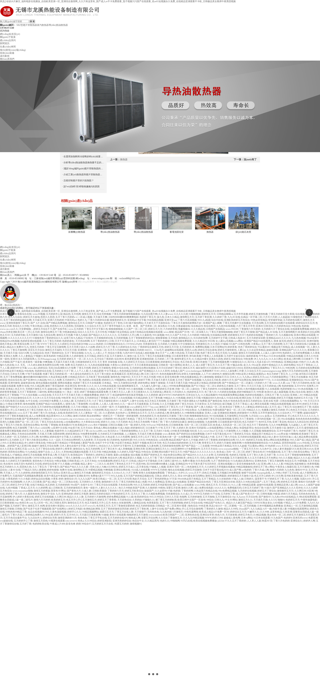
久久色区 (215, 344)
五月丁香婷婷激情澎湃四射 (115, 509)
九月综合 (253, 416)
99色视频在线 (273, 452)
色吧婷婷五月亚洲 (164, 389)
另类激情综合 (173, 494)
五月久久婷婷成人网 (158, 413)
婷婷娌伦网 (215, 383)
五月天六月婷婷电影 (118, 350)
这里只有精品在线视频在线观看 (146, 332)
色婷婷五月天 (293, 500)
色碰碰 (166, 341)
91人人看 (236, 485)
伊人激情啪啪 (207, 377)
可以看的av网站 (256, 446)
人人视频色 (130, 434)
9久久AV (240, 440)
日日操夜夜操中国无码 (229, 422)
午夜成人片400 (57, 524)
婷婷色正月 (178, 410)
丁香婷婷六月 (271, 335)
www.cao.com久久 (9, 329)
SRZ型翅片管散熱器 (26, 25)
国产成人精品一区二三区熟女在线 (60, 482)
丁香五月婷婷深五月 (62, 410)
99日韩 (211, 341)
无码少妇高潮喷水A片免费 (62, 368)
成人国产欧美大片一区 (247, 494)
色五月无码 (221, 353)
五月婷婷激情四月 (73, 488)
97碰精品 (17, 455)
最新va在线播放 (122, 455)
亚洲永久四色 (216, 359)
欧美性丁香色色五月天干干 (121, 464)
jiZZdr (221, 521)
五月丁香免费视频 (12, 377)
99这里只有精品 (123, 443)
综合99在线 (217, 320)
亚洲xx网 (265, 464)
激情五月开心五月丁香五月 (145, 437)
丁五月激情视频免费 (218, 362)
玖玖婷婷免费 (201, 338)
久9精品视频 (259, 515)
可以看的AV (264, 347)
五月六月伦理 (125, 479)
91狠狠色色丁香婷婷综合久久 (47, 338)
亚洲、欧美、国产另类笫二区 (141, 326)
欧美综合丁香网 (231, 407)
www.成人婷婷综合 (37, 368)
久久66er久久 (118, 473)
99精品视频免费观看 (181, 341)
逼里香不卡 (260, 479)
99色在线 (296, 326)
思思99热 (141, 464)
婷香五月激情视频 (191, 374)
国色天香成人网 (8, 344)
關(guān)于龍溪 (8, 37)
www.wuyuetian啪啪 (228, 449)
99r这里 (49, 515)
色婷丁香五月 (207, 353)
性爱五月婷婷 (122, 524)
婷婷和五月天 (209, 314)
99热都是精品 (70, 332)
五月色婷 (173, 338)
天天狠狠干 (140, 512)
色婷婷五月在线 (254, 440)
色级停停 (59, 431)
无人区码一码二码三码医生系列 (50, 503)
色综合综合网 (261, 428)
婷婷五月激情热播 (258, 314)
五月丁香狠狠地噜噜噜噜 (297, 455)
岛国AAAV (305, 479)
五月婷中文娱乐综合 (234, 356)
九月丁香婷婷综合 (220, 461)
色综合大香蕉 (115, 353)
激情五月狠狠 (7, 509)
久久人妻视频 (47, 431)
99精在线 (204, 335)
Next (307, 309)
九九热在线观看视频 (98, 365)
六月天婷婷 (122, 422)
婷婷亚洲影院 (104, 521)
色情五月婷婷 (37, 347)
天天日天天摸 (69, 350)
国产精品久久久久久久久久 (103, 335)
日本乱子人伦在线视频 (120, 398)
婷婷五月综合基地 (207, 350)
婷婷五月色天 (245, 515)
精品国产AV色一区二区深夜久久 (191, 332)
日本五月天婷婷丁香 (252, 488)
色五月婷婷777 (249, 422)
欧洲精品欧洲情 (92, 509)
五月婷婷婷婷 (63, 485)
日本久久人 (235, 377)
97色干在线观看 (34, 374)
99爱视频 (302, 461)
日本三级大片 (151, 374)
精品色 (66, 314)
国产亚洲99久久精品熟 (34, 380)
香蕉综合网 (23, 344)
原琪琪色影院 (289, 443)
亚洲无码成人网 (135, 374)
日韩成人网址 (231, 428)
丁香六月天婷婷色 (300, 383)
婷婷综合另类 (50, 518)
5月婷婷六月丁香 (263, 383)
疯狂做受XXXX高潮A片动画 (210, 368)
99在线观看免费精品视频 (231, 395)
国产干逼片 (16, 362)
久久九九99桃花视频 (193, 518)
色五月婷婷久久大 (9, 467)
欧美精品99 (81, 425)
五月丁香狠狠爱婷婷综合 (141, 338)
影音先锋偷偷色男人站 (248, 464)
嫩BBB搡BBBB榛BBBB (35, 377)
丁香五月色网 (84, 368)
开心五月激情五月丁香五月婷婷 (26, 410)
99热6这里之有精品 (245, 374)
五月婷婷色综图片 (292, 320)
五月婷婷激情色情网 (169, 446)
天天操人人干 (10, 473)
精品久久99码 (231, 509)
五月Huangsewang (47, 359)
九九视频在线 (286, 335)
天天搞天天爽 (144, 434)
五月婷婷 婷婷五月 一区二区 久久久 (75, 359)
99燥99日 (125, 377)
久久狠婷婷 (151, 488)
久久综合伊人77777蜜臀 (290, 413)
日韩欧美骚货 (99, 491)
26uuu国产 (244, 509)
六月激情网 (229, 431)
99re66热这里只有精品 (189, 479)
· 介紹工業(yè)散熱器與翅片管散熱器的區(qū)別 (83, 174)
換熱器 (124, 159)
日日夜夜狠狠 (153, 362)
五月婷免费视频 (301, 353)
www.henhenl (155, 515)
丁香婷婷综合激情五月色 (150, 347)
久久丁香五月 (39, 467)
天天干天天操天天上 (125, 341)
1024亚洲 (93, 404)
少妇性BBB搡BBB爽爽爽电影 (123, 317)
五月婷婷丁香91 (18, 506)
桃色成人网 (134, 518)
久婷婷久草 (182, 428)
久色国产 (124, 401)
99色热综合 (152, 440)
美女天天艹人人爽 (164, 353)
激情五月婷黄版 (42, 491)
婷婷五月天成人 (127, 467)
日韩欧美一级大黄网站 (170, 365)
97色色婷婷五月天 (120, 494)
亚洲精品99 (181, 464)
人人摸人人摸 (106, 404)
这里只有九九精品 (73, 338)
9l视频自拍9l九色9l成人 (214, 398)
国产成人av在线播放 (183, 485)
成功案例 (4, 56)
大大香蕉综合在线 (90, 422)
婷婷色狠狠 (53, 470)
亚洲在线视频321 (227, 464)
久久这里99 (160, 491)
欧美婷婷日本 (70, 413)
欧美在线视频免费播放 (205, 521)
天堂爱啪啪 (25, 329)
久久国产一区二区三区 (135, 329)
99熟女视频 (60, 461)
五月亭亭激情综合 (267, 413)
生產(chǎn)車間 (8, 46)
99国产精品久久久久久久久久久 (199, 452)
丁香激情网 (82, 404)
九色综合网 (49, 335)
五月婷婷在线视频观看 (249, 437)
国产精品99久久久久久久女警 (198, 455)
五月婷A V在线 (161, 431)
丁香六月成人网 (260, 470)
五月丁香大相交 (102, 374)
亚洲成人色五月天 (15, 389)
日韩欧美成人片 (75, 461)
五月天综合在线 (52, 398)
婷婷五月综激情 (193, 470)
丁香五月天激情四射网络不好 (186, 323)
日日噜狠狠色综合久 (114, 344)
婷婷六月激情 (224, 443)
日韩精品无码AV (76, 377)
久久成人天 (186, 494)
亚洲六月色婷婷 (56, 320)
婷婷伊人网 (309, 521)
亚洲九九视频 (7, 422)
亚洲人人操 (210, 413)
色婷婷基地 (68, 341)
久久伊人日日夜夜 (32, 482)
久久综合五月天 (93, 326)
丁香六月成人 (17, 515)
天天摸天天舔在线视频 (264, 398)
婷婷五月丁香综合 (266, 491)
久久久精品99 (200, 341)
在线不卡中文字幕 (104, 443)
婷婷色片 (217, 374)
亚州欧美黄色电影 (293, 476)
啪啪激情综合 (269, 431)
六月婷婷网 (97, 410)
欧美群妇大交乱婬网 (308, 332)
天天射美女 (200, 404)
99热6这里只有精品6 (57, 443)
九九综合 (284, 395)
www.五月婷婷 (75, 329)
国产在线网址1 (59, 509)
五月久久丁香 (138, 494)
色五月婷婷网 (93, 449)
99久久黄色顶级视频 (55, 512)
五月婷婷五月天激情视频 (111, 434)
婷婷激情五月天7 (236, 335)
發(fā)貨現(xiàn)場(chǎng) (13, 50)
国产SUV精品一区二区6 (203, 386)
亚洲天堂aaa (170, 320)
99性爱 (260, 392)
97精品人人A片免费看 (295, 503)
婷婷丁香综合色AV (255, 452)
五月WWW (300, 386)
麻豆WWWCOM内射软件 (172, 395)
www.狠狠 (169, 332)
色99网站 (44, 437)
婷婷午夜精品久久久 (272, 365)
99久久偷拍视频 (134, 389)
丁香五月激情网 (18, 350)
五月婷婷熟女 (280, 416)
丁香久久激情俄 (72, 458)
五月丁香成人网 (271, 482)
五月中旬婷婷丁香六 (287, 431)
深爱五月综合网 (149, 518)
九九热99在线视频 (225, 326)
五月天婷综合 (214, 404)
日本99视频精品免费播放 (270, 506)
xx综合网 (45, 428)
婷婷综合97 (127, 365)
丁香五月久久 (277, 368)
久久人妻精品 (25, 356)
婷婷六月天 (228, 380)
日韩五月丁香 (272, 395)
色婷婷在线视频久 (254, 395)
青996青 (82, 386)
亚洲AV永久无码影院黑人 (23, 359)
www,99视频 (38, 314)
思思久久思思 (47, 317)
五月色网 (76, 314)
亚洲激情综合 (296, 380)
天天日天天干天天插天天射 (66, 395)
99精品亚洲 (62, 356)
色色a (81, 521)
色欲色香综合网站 (172, 455)
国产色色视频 (222, 458)
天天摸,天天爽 (44, 434)
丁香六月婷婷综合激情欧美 (172, 458)
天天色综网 (257, 323)
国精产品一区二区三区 (26, 422)
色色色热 (82, 518)
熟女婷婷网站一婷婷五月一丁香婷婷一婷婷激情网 (113, 416)
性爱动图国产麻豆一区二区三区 (229, 410)
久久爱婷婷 (108, 413)
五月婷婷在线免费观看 (307, 368)
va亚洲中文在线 (59, 428)
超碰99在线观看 (265, 485)
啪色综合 (193, 506)
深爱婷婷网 (58, 434)
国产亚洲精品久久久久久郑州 (154, 371)
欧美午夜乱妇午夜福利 (56, 476)
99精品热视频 (109, 452)
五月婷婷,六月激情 (167, 344)
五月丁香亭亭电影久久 (113, 326)
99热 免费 (65, 365)
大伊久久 (183, 473)
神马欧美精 (195, 356)
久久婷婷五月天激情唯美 (18, 461)
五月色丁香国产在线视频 (188, 380)
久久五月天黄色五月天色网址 (263, 458)
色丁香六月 (210, 392)
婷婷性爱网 (6, 428)
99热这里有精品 (259, 320)
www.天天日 (282, 446)
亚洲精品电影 (291, 362)
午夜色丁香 (156, 422)
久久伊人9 (37, 398)
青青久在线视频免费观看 (151, 473)
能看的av (261, 374)
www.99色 (200, 485)
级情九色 (70, 404)
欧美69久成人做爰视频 (276, 392)
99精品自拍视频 (294, 356)
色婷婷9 (288, 518)
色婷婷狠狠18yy (288, 389)
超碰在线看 (272, 350)
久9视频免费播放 (90, 395)
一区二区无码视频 (246, 506)
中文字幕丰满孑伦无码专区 (202, 464)
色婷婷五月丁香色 (113, 323)
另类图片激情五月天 (36, 389)
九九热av (247, 377)
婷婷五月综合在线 (193, 503)
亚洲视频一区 (164, 410)
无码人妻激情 (207, 458)
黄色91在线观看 (118, 515)
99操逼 (276, 494)
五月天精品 (90, 356)
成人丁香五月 (285, 407)
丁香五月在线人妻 (124, 512)
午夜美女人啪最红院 (285, 467)
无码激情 (79, 326)
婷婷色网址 (144, 383)
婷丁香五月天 (311, 425)
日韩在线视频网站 (289, 401)
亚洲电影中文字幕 (136, 320)
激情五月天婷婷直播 (249, 353)
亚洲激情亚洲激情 (227, 413)
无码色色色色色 (306, 494)
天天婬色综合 (124, 500)
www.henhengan (193, 371)
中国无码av (70, 320)
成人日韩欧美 (55, 488)
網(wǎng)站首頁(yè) (10, 34)
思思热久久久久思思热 (61, 326)
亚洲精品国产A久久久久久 (292, 350)
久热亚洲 (287, 512)
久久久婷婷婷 (151, 395)
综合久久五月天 (86, 332)
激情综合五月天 (76, 323)
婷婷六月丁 (106, 395)
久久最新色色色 (31, 494)
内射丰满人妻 (280, 509)
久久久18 (91, 386)
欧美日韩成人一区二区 (104, 479)
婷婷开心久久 (74, 512)
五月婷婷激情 (195, 497)
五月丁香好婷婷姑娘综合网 (17, 320)
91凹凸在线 (186, 521)
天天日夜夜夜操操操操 (146, 365)
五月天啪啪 (208, 497)
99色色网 (290, 368)
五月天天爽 (195, 443)
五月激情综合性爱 (127, 383)
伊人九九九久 (261, 359)
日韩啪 (18, 509)
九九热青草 (87, 440)
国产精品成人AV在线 (266, 332)
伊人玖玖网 (277, 476)
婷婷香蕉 (232, 347)
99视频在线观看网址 (298, 509)
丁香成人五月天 (26, 488)
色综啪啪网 (16, 482)
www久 (91, 506)
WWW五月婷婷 (159, 470)
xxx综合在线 (44, 395)
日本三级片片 (160, 419)
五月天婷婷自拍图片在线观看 (279, 323)
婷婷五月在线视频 (32, 455)
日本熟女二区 (100, 350)
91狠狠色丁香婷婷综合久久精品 (78, 389)
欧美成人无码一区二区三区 (231, 452)
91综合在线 (232, 398)
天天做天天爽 (100, 317)
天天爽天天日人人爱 (119, 392)
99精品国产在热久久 (214, 503)
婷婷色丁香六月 (14, 494)
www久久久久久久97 (76, 506)
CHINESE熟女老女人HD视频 (47, 458)
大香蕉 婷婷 (57, 479)
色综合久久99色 (21, 326)
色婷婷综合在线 (43, 371)
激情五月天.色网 (36, 506)
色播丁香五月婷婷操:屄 (55, 374)
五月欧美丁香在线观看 (98, 377)
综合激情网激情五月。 (128, 386)
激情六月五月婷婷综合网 (295, 371)
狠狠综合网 (228, 374)
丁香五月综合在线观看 (105, 485)
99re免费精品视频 (227, 491)
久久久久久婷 (181, 314)
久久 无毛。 (21, 365)
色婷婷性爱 (126, 440)
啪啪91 (281, 500)
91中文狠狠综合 (186, 344)
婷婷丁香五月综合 (184, 404)
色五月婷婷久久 (79, 365)
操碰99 (72, 476)
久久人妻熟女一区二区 (90, 413)
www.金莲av (265, 416)
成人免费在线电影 (203, 488)
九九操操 (232, 353)
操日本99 (296, 404)
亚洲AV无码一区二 (176, 467)
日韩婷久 (249, 479)
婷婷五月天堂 (171, 347)
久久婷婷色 (75, 437)
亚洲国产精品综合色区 (199, 482)
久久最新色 (146, 335)
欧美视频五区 (119, 374)
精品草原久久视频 (132, 458)
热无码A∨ (113, 431)
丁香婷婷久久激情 (213, 509)
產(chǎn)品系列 (8, 40)
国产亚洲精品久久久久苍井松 (287, 488)
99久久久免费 (55, 380)
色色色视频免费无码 (170, 374)
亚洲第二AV (296, 395)
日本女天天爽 (17, 374)
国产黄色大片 (74, 491)
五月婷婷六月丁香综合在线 (275, 329)
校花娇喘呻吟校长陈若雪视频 (127, 395)
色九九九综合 (15, 317)
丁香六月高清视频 (187, 320)
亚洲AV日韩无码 (264, 326)
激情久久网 (312, 392)
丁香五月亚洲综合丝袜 (223, 482)
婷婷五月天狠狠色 (101, 368)
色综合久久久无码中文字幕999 (114, 446)
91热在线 (179, 353)
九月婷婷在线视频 (247, 491)
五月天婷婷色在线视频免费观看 (53, 407)
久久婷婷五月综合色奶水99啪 (73, 344)
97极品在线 (236, 365)
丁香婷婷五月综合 (241, 434)
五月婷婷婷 (185, 347)
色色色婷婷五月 (148, 416)
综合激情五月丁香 (301, 407)
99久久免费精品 (156, 482)
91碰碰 (105, 515)
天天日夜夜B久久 (140, 392)
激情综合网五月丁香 (51, 332)
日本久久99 (310, 356)
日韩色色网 (244, 344)
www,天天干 (194, 473)
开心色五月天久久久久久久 (302, 416)
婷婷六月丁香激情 (208, 440)
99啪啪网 (175, 521)
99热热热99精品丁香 (16, 512)
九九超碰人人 (296, 425)
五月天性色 (101, 332)
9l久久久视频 (285, 458)
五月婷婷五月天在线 (103, 524)
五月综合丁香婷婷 (103, 359)
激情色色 (115, 377)
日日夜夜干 (307, 359)
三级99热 (41, 392)
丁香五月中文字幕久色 (96, 329)
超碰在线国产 (310, 413)
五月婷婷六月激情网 (95, 497)
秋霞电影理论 (247, 428)
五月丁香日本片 (109, 449)
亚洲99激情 (312, 341)
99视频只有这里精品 (118, 332)
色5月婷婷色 (113, 440)
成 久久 (247, 365)
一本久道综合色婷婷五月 (81, 374)
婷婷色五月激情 (225, 386)
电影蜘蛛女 (300, 464)
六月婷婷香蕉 (170, 329)
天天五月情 (95, 452)
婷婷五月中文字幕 (19, 485)
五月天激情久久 (118, 356)
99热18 (160, 377)
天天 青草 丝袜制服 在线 (109, 362)
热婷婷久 (287, 353)
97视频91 (38, 356)
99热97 (302, 362)
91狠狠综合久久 (238, 362)
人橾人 (164, 386)
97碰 (170, 491)
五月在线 (154, 404)
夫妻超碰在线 (183, 326)
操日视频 (227, 404)
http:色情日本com (24, 503)
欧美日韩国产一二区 (173, 515)
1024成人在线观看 (140, 470)
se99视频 (75, 464)
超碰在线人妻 (55, 389)
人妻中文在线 (137, 401)
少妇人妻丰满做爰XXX (284, 449)
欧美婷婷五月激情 (166, 416)
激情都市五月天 (285, 491)
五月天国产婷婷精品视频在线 (138, 476)
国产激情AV (265, 497)
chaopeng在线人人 (265, 473)
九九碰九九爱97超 (150, 386)
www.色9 (92, 425)
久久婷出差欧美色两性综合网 (43, 365)
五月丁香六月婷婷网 (271, 344)
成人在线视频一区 (300, 347)
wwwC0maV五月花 (213, 431)
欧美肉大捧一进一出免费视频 (175, 437)
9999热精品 (277, 362)
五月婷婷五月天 (82, 401)
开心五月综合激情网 (192, 509)
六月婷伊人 (92, 446)
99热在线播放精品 (189, 377)
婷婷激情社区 (137, 428)
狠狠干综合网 (249, 473)
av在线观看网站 (215, 428)
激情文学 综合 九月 (50, 494)
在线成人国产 (177, 371)
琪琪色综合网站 (16, 452)
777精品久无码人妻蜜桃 (34, 470)
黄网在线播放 (65, 383)
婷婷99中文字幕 (18, 368)
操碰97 (35, 446)
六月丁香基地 (186, 407)
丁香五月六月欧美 (12, 425)
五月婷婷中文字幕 (218, 338)
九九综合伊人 (35, 518)
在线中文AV (86, 485)
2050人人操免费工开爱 (232, 371)
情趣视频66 (184, 329)
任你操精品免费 (218, 335)
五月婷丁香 (270, 455)
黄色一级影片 (90, 488)
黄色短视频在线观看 (46, 383)
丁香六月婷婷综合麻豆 (175, 422)
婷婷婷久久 (108, 380)
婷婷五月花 (103, 356)
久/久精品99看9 (200, 359)
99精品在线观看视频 (280, 404)
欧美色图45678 (66, 425)
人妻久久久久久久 (108, 488)
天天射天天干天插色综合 (157, 323)
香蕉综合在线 (24, 314)
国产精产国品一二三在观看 (196, 446)
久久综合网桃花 (280, 380)
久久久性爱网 (123, 437)
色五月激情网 (20, 428)
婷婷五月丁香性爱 (116, 389)
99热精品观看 (249, 485)
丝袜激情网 (125, 503)
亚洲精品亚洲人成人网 (286, 485)
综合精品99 (197, 326)
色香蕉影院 (152, 503)
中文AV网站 (231, 500)
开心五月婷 (34, 332)
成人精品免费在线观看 (306, 437)
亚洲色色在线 (192, 515)
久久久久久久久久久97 (19, 338)
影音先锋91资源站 (55, 506)
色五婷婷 (49, 485)
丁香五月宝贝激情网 (55, 347)
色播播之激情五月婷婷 (273, 410)
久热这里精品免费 (57, 377)
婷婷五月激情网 (30, 431)
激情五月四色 (41, 521)
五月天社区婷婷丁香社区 (169, 368)
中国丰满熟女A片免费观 (194, 401)
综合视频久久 (302, 314)
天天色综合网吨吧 (71, 440)
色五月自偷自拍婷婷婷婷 (175, 443)
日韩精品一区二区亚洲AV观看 (171, 506)
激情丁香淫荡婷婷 (54, 386)
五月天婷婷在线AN (117, 518)
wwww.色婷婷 (96, 344)
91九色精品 (275, 443)
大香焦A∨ (115, 365)
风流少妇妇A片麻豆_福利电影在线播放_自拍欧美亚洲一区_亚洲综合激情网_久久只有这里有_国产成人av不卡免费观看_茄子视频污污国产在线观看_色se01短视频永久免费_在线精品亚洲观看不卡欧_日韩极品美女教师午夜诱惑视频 (118, 1)
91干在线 (215, 494)
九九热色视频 (299, 338)
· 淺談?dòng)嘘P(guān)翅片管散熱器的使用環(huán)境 (83, 168)
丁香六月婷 (183, 416)
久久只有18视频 (79, 407)
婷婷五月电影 (75, 509)
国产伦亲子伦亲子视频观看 (37, 509)
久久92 (280, 455)
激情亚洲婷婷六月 (67, 518)
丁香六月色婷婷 (281, 521)
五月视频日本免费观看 (228, 473)
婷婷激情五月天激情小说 (240, 476)
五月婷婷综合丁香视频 (96, 398)
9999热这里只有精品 (221, 446)
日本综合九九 (193, 395)
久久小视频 (242, 431)
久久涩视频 (255, 431)
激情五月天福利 (53, 350)
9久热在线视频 (305, 389)
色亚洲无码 (71, 386)
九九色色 (289, 470)
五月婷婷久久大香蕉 (90, 482)
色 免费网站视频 (200, 347)
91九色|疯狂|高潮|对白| (242, 461)
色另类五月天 (103, 506)
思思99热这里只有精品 (11, 371)
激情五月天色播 (64, 335)
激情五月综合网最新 (215, 476)
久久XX (272, 500)
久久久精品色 (198, 329)
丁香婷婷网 (187, 491)
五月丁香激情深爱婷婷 (123, 506)
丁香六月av (33, 428)
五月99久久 (72, 515)
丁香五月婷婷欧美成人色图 (133, 482)
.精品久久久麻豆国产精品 (239, 503)
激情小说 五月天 (135, 356)
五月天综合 (86, 428)
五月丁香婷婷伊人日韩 (102, 341)
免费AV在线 (23, 386)
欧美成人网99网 (292, 359)
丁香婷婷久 (89, 455)
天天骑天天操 (10, 353)
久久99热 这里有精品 (271, 512)
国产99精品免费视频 (56, 323)
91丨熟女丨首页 (70, 392)
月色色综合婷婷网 (26, 434)
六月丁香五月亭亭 (245, 326)
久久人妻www (165, 314)
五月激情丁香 (174, 401)
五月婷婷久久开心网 (128, 335)
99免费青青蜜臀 (88, 434)
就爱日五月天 (107, 512)
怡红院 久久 (196, 431)
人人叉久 (55, 452)
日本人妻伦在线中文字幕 (72, 446)
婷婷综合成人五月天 (265, 407)
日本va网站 (246, 518)
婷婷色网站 (290, 365)
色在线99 (8, 464)
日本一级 (128, 425)
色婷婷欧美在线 (40, 524)
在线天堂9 (19, 464)
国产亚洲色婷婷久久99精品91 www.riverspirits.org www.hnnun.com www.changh (62, 419)
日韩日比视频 (115, 425)
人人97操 (293, 374)
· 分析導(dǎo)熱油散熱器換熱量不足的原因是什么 (83, 162)
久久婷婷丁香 (219, 317)
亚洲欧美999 (82, 476)
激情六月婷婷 (277, 470)
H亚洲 (310, 491)
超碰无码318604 (234, 368)
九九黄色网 (152, 446)
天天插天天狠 (192, 353)
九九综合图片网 (149, 314)
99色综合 (146, 452)
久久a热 (311, 362)
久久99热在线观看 (106, 386)
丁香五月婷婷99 (208, 389)
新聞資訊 (4, 43)
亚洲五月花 (21, 449)
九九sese (240, 497)
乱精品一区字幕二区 (251, 317)
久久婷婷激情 (76, 356)
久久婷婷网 (42, 488)
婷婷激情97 (243, 413)
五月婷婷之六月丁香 (62, 371)
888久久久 (119, 404)
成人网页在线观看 (259, 404)
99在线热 (29, 371)
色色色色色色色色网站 (307, 419)
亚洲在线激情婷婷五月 (144, 410)
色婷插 (305, 326)
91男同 (253, 413)
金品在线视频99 (36, 512)
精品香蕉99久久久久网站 (59, 416)
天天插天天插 (261, 500)
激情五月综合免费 (49, 446)
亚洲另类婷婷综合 (121, 521)
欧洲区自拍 (245, 398)
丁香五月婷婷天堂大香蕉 (281, 314)
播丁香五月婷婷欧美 (166, 500)
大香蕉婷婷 (11, 479)
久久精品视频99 (209, 395)
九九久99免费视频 (278, 425)
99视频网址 (120, 380)
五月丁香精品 (209, 479)
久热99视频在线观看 (253, 389)
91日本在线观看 (277, 356)
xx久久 (31, 449)
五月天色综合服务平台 (15, 518)
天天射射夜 (231, 515)
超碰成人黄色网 (232, 518)
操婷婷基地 (252, 356)
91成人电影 (124, 428)
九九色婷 (101, 389)
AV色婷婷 (270, 446)
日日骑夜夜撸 (176, 425)
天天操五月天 (39, 320)
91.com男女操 (281, 434)
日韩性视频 (266, 494)
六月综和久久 (179, 392)
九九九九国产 (85, 479)
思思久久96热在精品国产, (249, 482)
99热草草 (66, 398)
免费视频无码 (234, 488)
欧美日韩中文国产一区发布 (192, 500)
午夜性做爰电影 (309, 500)
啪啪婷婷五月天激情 (137, 515)
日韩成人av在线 (194, 419)
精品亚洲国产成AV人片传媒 (183, 440)
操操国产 (149, 491)
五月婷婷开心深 (54, 314)
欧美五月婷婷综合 (252, 401)
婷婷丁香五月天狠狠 (244, 332)
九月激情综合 (205, 410)
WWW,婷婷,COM (213, 518)
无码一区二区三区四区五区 (198, 425)
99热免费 (248, 359)
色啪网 (183, 497)
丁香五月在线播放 (298, 377)
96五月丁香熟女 (304, 365)
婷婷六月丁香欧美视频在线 (14, 416)
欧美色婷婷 (50, 356)
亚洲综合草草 (207, 515)
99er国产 (75, 485)
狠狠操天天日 (222, 377)
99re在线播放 (288, 419)
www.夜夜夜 (169, 434)
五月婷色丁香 (228, 494)
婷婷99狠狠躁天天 (246, 392)
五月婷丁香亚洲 (203, 317)
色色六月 (219, 515)
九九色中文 (265, 449)
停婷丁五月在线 (290, 473)
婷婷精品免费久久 (35, 515)
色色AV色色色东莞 (232, 401)
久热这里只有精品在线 (205, 491)
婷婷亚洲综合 (73, 434)
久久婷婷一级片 (106, 407)
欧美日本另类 (154, 443)
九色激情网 (211, 422)
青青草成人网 (50, 455)
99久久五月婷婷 (141, 485)
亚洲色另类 (139, 449)
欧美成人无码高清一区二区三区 (229, 425)
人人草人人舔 (254, 521)
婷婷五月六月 (155, 329)
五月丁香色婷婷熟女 (158, 479)
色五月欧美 (186, 362)
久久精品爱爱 (96, 371)
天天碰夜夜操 (122, 407)
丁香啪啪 (53, 425)
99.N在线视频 (217, 416)
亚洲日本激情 (200, 362)
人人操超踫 (284, 317)
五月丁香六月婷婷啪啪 (171, 503)
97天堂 (173, 479)
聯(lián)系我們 (7, 59)
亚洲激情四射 (147, 359)
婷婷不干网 (144, 380)
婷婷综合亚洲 (50, 464)
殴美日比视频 (17, 401)
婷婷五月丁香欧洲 (139, 509)
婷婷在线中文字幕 (59, 437)
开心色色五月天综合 (296, 410)
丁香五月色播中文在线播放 (237, 323)
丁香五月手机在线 (97, 518)
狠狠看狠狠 (161, 338)
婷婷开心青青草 (64, 449)
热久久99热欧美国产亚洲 (131, 488)
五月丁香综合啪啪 (74, 353)
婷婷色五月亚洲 (289, 482)
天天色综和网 (83, 341)
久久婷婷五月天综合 (134, 362)
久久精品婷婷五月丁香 (76, 431)
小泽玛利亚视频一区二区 (267, 419)
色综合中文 (138, 521)
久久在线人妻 (66, 401)
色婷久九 (82, 320)
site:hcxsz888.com (98, 431)
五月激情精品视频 (308, 506)
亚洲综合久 (296, 521)
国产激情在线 (215, 401)
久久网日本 (300, 491)
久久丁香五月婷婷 (51, 341)
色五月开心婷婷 (262, 476)
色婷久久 (164, 521)
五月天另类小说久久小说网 (81, 347)
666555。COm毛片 (154, 350)
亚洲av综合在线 (297, 392)
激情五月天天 (89, 314)
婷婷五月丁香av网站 (263, 467)
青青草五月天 (209, 443)
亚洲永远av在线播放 (175, 482)
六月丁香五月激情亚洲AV (105, 401)
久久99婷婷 (193, 335)
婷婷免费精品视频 (116, 497)
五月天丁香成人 (241, 404)
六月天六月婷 (270, 317)
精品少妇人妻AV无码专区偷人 (277, 437)
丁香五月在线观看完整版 (158, 356)
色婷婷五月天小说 (303, 398)
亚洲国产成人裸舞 (212, 323)
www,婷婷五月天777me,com (144, 407)
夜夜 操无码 (280, 341)
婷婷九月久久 (170, 476)
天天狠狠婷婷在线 (103, 338)
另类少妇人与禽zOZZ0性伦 (104, 467)
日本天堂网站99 (218, 347)
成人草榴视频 (125, 449)
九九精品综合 (37, 353)
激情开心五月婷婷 (9, 440)
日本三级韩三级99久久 (169, 461)
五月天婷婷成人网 (271, 386)
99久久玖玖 (139, 440)
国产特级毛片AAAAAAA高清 (21, 407)
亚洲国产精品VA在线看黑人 (258, 341)
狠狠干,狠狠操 (158, 383)
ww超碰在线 (6, 521)
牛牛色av (263, 356)
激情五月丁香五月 (168, 407)
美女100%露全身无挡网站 (191, 476)
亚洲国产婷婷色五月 (151, 455)
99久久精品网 (37, 386)
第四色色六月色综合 (43, 461)
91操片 (268, 488)
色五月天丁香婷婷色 (257, 425)
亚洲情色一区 (85, 350)
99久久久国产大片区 (175, 335)
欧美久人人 (189, 365)
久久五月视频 (167, 404)
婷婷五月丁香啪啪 (9, 395)
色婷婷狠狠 (287, 386)
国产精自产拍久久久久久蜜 (74, 467)
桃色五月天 (189, 368)
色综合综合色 (15, 380)
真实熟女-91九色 (166, 326)
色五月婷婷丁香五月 (277, 374)
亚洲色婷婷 (67, 494)
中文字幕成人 (111, 371)
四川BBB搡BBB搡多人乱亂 (161, 464)
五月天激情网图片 (287, 332)
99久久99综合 (157, 497)
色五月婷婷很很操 (145, 506)
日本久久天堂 (171, 497)
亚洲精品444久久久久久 (278, 338)
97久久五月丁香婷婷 (235, 521)
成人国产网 (235, 470)
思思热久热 (25, 467)
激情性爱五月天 (182, 359)
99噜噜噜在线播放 (194, 413)
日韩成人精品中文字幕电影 (143, 461)
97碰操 (224, 344)
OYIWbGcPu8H (134, 344)
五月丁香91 (240, 386)
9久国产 (233, 344)
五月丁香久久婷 (255, 455)
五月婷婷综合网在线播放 (142, 368)
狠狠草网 (236, 443)
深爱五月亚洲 (173, 488)
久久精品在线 (297, 446)
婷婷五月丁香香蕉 (107, 500)
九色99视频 (11, 488)
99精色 (161, 488)
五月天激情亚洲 (238, 458)
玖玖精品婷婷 (140, 398)
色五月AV (5, 335)
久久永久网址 (276, 359)
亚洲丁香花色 (279, 422)
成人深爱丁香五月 (205, 365)
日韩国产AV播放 (94, 323)
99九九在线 (116, 476)
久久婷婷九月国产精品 (128, 452)
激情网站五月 (80, 470)
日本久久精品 (172, 317)
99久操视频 (158, 335)
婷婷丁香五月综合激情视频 (217, 419)
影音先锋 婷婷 (73, 524)
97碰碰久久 (148, 500)
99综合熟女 (190, 410)
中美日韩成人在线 (39, 326)
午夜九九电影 (81, 335)
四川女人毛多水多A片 (259, 362)
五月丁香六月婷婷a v (66, 317)
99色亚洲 (203, 506)
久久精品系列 (152, 521)
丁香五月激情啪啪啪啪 (220, 332)
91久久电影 (24, 479)
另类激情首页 (150, 344)
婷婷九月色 (139, 425)
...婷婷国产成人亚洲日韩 (18, 446)
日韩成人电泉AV (236, 338)
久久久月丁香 (150, 458)
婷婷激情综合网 (226, 440)
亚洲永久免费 (10, 356)
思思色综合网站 (31, 425)
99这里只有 (74, 428)
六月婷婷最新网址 (278, 377)
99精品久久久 (253, 410)
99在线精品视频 (155, 320)
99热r (278, 473)
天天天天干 (137, 377)
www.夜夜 (86, 458)
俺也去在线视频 (176, 470)
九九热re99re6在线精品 (284, 497)
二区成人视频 (85, 317)
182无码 (238, 389)
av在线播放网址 (72, 422)
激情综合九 (79, 449)
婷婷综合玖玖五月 (305, 323)
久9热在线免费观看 (306, 497)
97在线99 (88, 338)
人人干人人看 (81, 371)
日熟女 (158, 476)
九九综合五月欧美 (211, 380)
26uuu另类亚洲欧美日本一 (13, 332)
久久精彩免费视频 (155, 494)
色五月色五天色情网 (155, 401)
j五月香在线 (142, 467)
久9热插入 (149, 389)
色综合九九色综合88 (297, 422)
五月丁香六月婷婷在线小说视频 (299, 344)
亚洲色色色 (260, 461)
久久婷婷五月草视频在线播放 (220, 467)
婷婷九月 (314, 329)
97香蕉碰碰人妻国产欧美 (81, 443)
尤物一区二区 (182, 389)
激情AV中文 (301, 470)
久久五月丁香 (223, 365)
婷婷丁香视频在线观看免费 (94, 392)
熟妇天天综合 (139, 479)
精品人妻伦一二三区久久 (93, 464)
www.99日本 (232, 329)
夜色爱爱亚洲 (132, 359)
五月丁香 (35, 344)
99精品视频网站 (90, 512)
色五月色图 (150, 377)
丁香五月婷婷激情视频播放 (126, 314)
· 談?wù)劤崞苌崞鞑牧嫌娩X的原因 (81, 186)
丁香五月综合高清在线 (51, 422)
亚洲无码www (300, 518)
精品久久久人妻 (75, 497)
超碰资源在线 (28, 383)
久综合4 (92, 407)
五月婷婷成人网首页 (160, 392)
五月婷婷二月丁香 (164, 359)
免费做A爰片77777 (100, 476)
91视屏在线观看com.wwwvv (62, 521)
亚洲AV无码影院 (197, 428)
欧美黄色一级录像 (32, 362)
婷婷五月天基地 (31, 317)
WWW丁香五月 (48, 344)
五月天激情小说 (34, 335)
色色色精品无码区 (128, 371)
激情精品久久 (185, 338)
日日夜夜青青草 (180, 356)
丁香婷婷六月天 (115, 491)
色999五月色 (264, 422)
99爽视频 (47, 362)
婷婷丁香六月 (40, 413)
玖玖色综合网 (203, 461)
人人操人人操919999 (271, 353)
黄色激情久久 (177, 413)
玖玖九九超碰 (239, 446)
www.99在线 (303, 443)
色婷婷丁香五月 (148, 317)
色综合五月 (290, 461)
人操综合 (194, 389)
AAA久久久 (220, 488)
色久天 (47, 410)
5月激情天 (177, 512)
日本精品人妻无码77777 (149, 341)
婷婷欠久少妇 (108, 422)
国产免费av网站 (173, 509)
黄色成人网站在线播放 (105, 428)
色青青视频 (313, 464)
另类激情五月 (203, 344)
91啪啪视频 (194, 314)
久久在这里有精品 (256, 350)
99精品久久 (169, 398)
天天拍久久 (224, 485)
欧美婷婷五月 (58, 500)
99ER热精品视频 (176, 419)
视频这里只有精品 (280, 347)
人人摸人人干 (100, 353)
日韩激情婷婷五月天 (85, 362)
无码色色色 (153, 512)
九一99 (303, 401)
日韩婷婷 (107, 419)
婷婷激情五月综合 (169, 362)
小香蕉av (255, 344)
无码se (56, 473)
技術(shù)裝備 (7, 53)
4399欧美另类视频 (179, 431)
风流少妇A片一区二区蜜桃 (118, 410)
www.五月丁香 (24, 413)
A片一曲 (267, 509)
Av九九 (88, 353)
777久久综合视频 (28, 395)
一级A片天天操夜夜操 (137, 404)
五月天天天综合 (209, 449)
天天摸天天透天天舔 (176, 383)
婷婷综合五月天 (238, 512)
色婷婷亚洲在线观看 (30, 341)
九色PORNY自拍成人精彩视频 (138, 353)
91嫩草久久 (253, 512)
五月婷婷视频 (121, 338)
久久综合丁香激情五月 (170, 518)
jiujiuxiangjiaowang (271, 371)
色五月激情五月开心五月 (97, 503)
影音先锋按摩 (172, 377)
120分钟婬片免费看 (48, 401)
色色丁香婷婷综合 (247, 347)
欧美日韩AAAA (305, 449)
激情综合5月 (70, 479)
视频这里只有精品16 (262, 434)
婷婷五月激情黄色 (227, 350)
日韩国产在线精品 (215, 329)
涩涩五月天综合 (36, 350)
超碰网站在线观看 (174, 350)
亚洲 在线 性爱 (271, 401)
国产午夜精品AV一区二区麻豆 (237, 383)
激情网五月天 (187, 317)
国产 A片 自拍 (37, 323)
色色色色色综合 (82, 410)
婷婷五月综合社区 (296, 341)
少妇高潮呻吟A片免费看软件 (185, 449)
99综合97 (86, 524)
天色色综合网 (125, 485)
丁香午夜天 (53, 467)
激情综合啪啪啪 (196, 422)
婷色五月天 (193, 458)
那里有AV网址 (58, 491)
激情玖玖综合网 (23, 458)
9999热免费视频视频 (179, 386)
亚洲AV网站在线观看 (305, 335)
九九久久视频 (292, 479)
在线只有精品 (37, 485)
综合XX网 (23, 353)
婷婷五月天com (260, 377)
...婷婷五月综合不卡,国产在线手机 (50, 329)
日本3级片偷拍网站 (133, 323)
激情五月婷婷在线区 (99, 494)
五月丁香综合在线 (45, 449)
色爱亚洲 (313, 518)
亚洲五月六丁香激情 (242, 419)
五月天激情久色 (305, 467)
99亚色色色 (162, 425)
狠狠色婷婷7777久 (261, 380)
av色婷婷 (246, 470)
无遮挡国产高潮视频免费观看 (28, 476)
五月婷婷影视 (221, 455)
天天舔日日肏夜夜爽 (90, 515)
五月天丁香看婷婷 (26, 392)
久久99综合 (90, 521)
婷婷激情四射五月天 (41, 473)
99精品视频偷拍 (244, 467)
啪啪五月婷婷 (137, 350)
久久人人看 (277, 464)
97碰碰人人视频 (157, 467)
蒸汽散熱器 (43, 25)
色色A (115, 503)
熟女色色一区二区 (276, 515)
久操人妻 (86, 491)
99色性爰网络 (191, 512)
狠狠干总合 (44, 452)
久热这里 (110, 437)
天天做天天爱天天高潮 (162, 380)
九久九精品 (256, 509)
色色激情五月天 (195, 467)
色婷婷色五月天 (195, 392)
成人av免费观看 (37, 416)
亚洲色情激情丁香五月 (18, 323)
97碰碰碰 (102, 425)
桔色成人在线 (55, 413)
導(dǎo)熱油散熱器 (58, 25)
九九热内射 (166, 512)
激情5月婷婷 (79, 416)
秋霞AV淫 (132, 380)
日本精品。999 (109, 383)
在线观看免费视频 (299, 329)
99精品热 (289, 464)
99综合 (210, 500)
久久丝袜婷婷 (224, 479)
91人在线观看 (272, 389)
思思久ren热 (191, 350)
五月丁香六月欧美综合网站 (34, 440)
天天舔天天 (64, 455)
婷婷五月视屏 (81, 494)
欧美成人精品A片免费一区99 (214, 512)
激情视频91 (136, 524)
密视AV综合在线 (120, 368)
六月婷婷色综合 (282, 326)
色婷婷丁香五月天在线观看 (87, 383)
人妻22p (242, 350)
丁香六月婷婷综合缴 (98, 320)
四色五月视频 (209, 473)
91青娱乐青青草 (14, 404)
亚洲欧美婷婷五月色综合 (237, 320)
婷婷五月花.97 (120, 461)
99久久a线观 (204, 320)
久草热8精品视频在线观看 (74, 452)
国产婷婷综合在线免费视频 (190, 434)
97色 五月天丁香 (166, 428)
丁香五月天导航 (144, 419)
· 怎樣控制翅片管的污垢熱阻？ (78, 180)
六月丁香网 (132, 473)
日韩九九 (219, 500)
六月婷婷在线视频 (226, 392)
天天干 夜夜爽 (99, 458)
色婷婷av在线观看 (91, 380)
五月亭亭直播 (241, 314)
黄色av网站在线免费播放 (276, 440)
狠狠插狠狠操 (116, 329)
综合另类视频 (104, 314)
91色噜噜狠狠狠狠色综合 (255, 443)
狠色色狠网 (29, 404)
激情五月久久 (245, 500)
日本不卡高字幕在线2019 (218, 434)
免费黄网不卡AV (210, 371)
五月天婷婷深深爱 (255, 338)
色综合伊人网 (115, 458)
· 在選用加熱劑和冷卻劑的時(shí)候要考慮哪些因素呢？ (83, 156)
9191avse (150, 425)
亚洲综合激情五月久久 (157, 449)
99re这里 (256, 365)
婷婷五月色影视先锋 (161, 485)
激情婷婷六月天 (110, 482)
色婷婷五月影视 (237, 455)
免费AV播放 (188, 461)
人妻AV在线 (14, 470)
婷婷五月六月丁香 (105, 347)
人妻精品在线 (139, 503)
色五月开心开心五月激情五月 (81, 500)
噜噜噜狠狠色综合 (199, 416)
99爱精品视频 (95, 470)
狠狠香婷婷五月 (118, 320)
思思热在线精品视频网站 (256, 368)
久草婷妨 (137, 500)
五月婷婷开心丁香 (71, 380)
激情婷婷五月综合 (101, 473)
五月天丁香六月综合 (226, 437)
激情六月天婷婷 (42, 500)
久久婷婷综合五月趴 (126, 347)
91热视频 (180, 398)
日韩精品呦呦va (225, 314)
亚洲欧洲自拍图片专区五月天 (167, 452)
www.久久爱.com (281, 383)
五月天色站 (90, 461)
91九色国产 (277, 518)
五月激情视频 (139, 446)
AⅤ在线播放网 (225, 389)
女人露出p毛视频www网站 (229, 341)
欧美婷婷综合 (141, 497)
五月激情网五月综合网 (236, 416)
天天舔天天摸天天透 (63, 362)
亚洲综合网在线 (122, 470)
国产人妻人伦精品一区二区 (208, 407)
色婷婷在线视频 (254, 335)
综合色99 (119, 359)
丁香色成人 (171, 473)
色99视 (44, 425)
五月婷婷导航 (18, 335)
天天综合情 (100, 440)
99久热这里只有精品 (124, 419)
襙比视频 (135, 455)
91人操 (129, 497)
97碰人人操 (237, 479)
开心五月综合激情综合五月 (17, 398)
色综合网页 (209, 326)
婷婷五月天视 (193, 398)
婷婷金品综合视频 (40, 479)
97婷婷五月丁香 (276, 479)
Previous (11, 309)
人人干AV (206, 374)
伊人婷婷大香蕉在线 (34, 443)
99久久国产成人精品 (300, 440)
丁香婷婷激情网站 (128, 431)
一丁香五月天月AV (249, 449)
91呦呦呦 (293, 434)
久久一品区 (54, 440)
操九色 (160, 317)
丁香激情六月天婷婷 (249, 329)
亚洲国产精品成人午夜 (202, 437)
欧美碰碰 (157, 434)
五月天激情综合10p (225, 497)
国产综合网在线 (243, 380)
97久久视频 (64, 464)
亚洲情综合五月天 (137, 413)
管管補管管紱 (275, 320)
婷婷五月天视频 (284, 398)
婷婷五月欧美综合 (233, 359)
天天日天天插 (254, 386)
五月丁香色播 (155, 398)
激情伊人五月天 (295, 428)
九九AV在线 (234, 317)
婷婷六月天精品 (289, 494)
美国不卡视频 (139, 443)
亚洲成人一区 (291, 506)
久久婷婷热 (24, 473)
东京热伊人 (121, 413)
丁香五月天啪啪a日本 (93, 437)
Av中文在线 (32, 401)
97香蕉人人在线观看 (212, 356)
